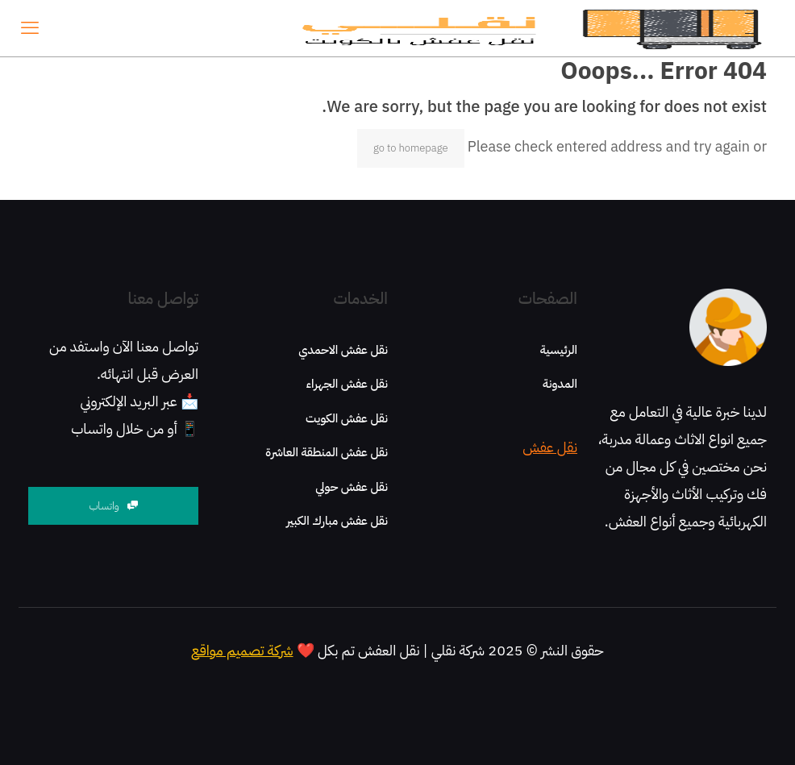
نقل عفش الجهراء (347, 384)
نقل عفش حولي (351, 487)
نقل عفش (549, 447)
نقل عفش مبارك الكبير (337, 521)
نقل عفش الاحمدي (343, 350)
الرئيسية (558, 350)
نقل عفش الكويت (347, 418)
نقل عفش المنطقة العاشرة (326, 452)
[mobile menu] (30, 28)
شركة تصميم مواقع (242, 650)
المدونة (560, 384)
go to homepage (410, 148)
